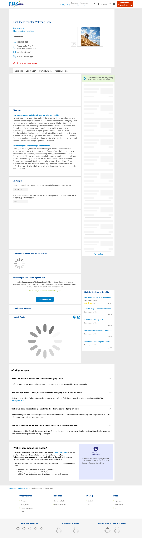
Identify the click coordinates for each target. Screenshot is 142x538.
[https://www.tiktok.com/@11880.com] (24, 528)
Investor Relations (26, 508)
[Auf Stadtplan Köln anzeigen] (78, 317)
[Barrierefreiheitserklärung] (111, 4)
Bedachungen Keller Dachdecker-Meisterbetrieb (98, 297)
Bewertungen (45, 70)
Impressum (118, 501)
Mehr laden (98, 254)
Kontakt (90, 501)
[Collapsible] (110, 378)
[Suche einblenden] (96, 4)
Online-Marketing (59, 501)
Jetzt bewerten (44, 299)
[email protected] (18, 401)
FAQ (89, 504)
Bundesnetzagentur (60, 453)
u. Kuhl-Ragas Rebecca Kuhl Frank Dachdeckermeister (98, 308)
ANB (116, 512)
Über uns (19, 70)
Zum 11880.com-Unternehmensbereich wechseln (72, 5)
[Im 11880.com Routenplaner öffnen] (74, 317)
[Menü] (115, 4)
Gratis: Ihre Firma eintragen (125, 3)
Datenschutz (119, 504)
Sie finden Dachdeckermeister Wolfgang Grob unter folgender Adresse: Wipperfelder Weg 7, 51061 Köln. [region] (49, 384)
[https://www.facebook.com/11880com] (18, 528)
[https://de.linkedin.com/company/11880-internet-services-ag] (41, 528)
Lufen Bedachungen (92, 319)
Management (25, 504)
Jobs (22, 512)
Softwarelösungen (60, 504)
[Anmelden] (103, 4)
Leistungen (31, 70)
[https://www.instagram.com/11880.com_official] (30, 528)
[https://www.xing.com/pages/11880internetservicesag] (35, 528)
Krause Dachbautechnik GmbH (96, 330)
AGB (116, 508)
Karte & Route (61, 70)
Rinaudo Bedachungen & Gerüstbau (98, 341)
